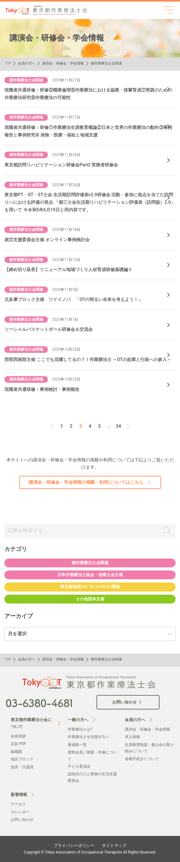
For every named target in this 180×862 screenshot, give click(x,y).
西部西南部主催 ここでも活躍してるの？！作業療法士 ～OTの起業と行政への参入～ (87, 359)
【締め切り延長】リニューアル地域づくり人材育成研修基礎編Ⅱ (68, 269)
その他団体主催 (90, 599)
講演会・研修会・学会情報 (63, 63)
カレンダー (20, 812)
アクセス (18, 804)
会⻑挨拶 (18, 736)
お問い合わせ (22, 819)
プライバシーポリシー (74, 845)
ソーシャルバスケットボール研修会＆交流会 (48, 329)
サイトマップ (114, 845)
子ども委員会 (79, 766)
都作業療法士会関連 (90, 562)
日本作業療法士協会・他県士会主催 (90, 574)
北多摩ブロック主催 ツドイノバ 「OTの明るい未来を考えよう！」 (73, 299)
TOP (7, 63)
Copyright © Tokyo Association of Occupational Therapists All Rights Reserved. (90, 852)
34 (118, 426)
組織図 (16, 751)
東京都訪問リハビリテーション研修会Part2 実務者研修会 (61, 164)
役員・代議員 (22, 767)
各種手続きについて (142, 759)
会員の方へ (26, 63)
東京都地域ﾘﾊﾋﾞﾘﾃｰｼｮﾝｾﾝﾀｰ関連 (90, 586)
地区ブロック (22, 759)
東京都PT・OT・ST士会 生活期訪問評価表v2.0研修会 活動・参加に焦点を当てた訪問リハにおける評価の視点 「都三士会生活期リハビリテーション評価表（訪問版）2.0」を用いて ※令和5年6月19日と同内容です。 (89, 202)
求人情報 (132, 737)
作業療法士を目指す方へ (88, 737)
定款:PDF (18, 744)
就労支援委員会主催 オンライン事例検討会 (46, 239)
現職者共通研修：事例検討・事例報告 (41, 389)
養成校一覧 (77, 744)
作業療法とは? (80, 729)
